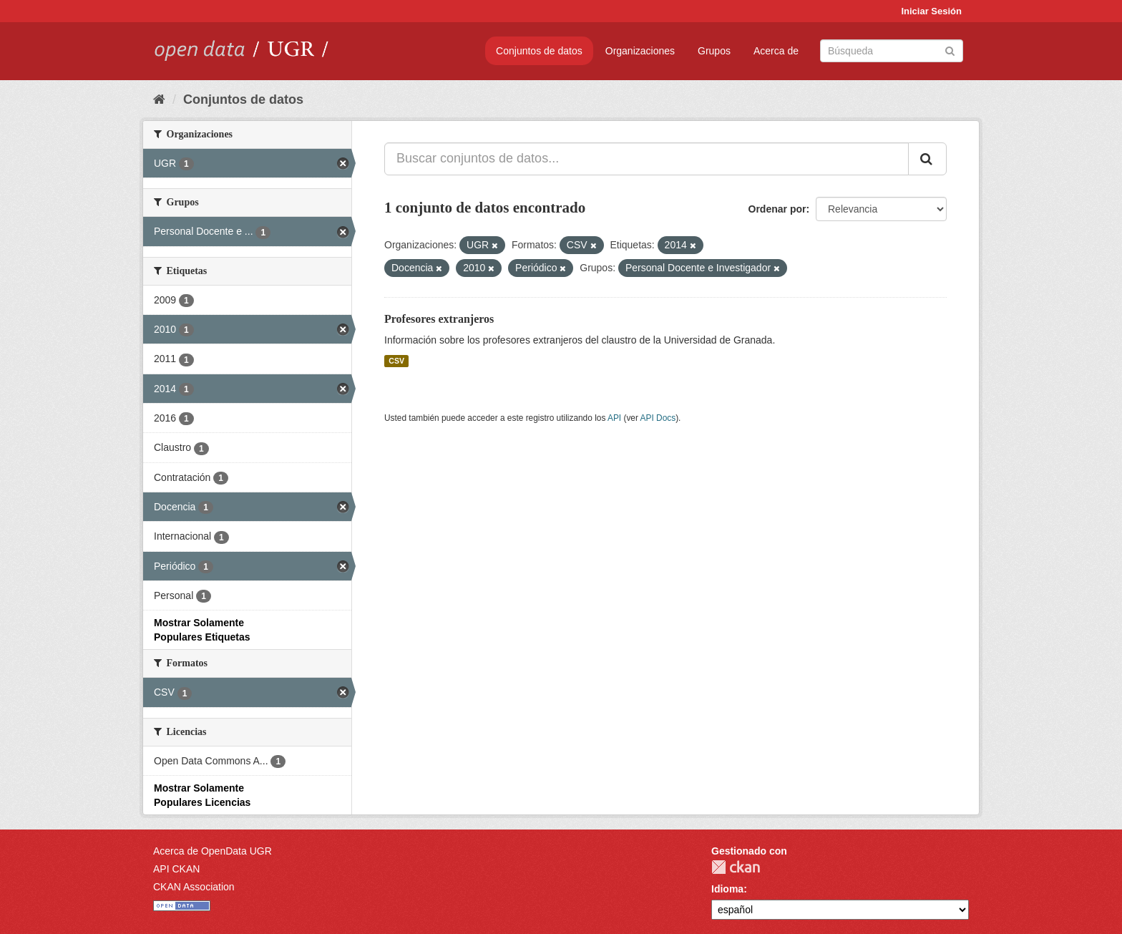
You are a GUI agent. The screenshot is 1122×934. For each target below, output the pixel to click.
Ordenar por (777, 209)
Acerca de (776, 51)
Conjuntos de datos (539, 51)
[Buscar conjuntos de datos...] (646, 158)
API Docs (658, 418)
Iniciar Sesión (931, 11)
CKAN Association (194, 886)
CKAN (735, 867)
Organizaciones (640, 51)
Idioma (727, 889)
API (614, 418)
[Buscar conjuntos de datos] (891, 50)
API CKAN (176, 869)
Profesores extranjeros (439, 319)
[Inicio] (159, 99)
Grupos (714, 51)
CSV (396, 360)
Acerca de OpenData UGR (212, 851)
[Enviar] (950, 50)
